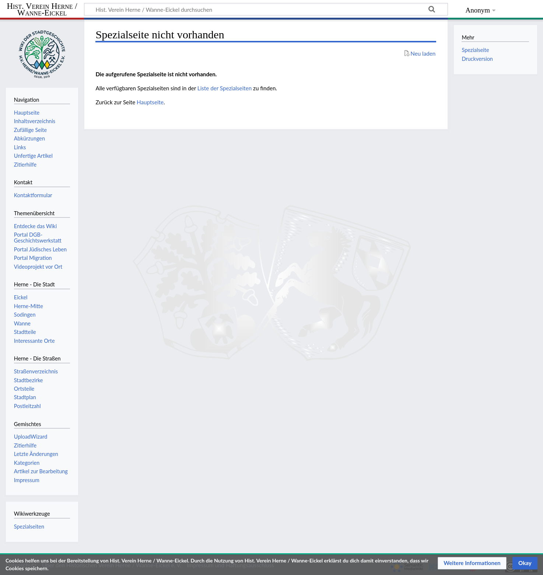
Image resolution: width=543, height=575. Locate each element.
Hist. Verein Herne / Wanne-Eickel (42, 10)
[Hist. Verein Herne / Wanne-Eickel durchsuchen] (266, 9)
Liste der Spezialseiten (224, 88)
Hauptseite (150, 102)
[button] (472, 563)
